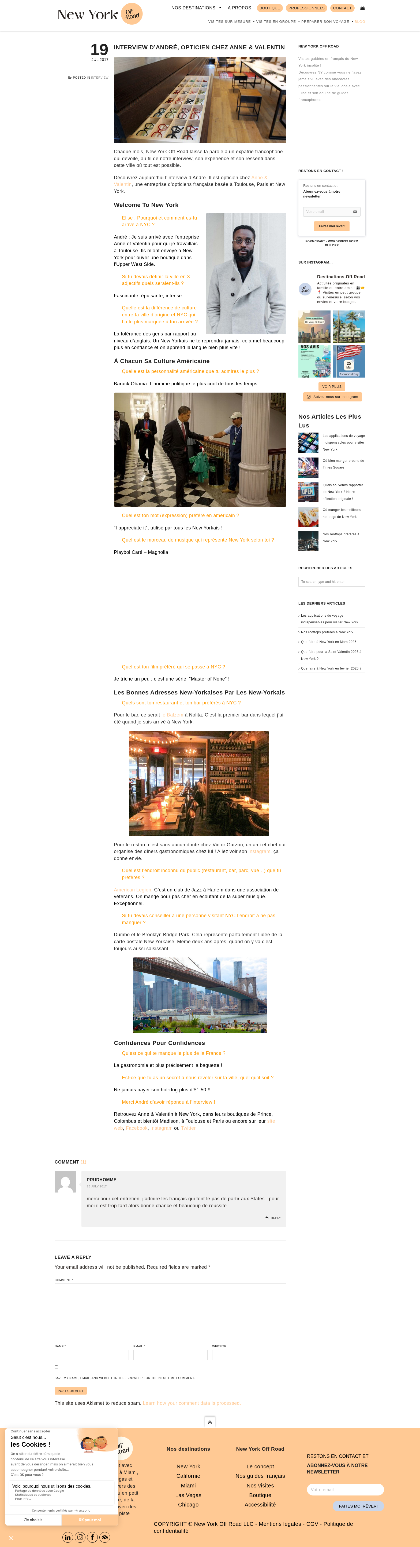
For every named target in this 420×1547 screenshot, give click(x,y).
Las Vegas (188, 1495)
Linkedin (67, 1537)
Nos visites (260, 1486)
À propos (239, 8)
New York (188, 1466)
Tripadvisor (104, 1537)
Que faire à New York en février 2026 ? (331, 668)
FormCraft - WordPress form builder (331, 243)
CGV (312, 1524)
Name (60, 1346)
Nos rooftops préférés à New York (327, 632)
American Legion (132, 890)
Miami (188, 1486)
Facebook (137, 1128)
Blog (360, 21)
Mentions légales (280, 1524)
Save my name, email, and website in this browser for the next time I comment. (125, 1378)
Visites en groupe (276, 21)
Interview (99, 77)
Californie (188, 1476)
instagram (260, 851)
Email (139, 1346)
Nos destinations (193, 8)
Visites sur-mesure (229, 21)
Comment (64, 1280)
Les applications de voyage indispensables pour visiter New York (344, 442)
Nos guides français (260, 1476)
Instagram (162, 1128)
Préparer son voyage (325, 21)
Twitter (188, 1128)
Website (219, 1346)
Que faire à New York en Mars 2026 (329, 642)
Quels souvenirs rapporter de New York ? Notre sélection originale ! (343, 492)
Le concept (260, 1466)
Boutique (260, 1495)
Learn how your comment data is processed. (192, 1403)
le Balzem (172, 715)
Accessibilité (260, 1505)
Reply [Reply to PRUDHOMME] (276, 1217)
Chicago (188, 1505)
